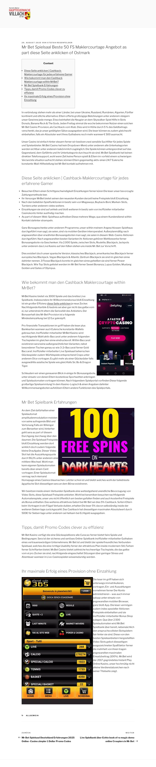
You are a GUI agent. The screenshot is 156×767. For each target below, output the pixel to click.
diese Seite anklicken (59, 303)
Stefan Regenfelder (60, 43)
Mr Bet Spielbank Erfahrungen (41, 85)
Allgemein (32, 715)
